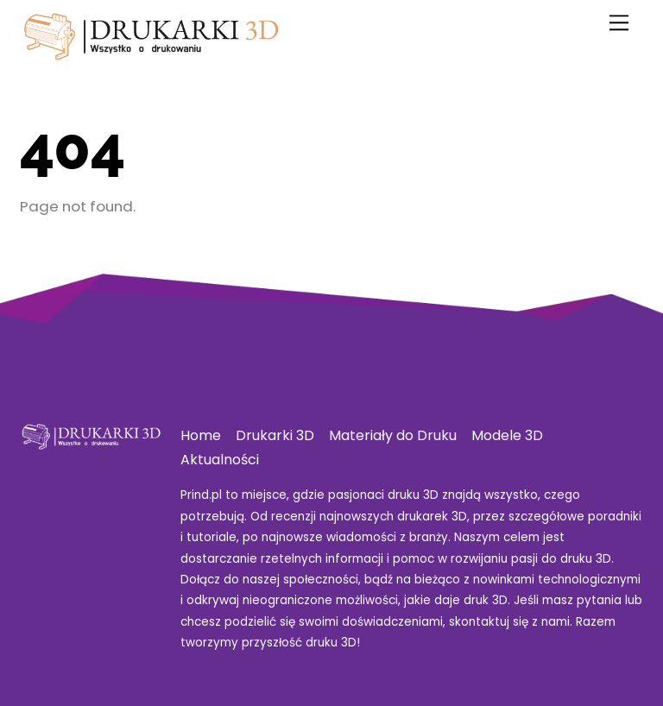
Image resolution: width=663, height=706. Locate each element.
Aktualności (219, 460)
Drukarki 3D (275, 435)
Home (200, 435)
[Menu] (619, 23)
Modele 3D (507, 435)
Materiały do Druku (393, 435)
